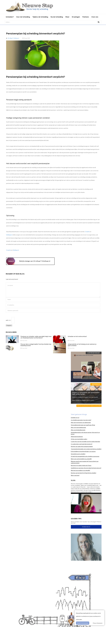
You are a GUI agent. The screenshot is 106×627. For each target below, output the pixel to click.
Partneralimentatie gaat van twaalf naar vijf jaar (83, 425)
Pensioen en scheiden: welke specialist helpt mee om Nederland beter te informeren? (36, 337)
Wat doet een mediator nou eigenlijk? (80, 470)
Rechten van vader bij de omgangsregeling (82, 446)
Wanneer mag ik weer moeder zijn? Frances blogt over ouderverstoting (84, 462)
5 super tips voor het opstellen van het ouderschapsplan (85, 441)
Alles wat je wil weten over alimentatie (81, 422)
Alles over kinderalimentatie (78, 430)
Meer (67, 17)
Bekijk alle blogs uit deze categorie (89, 405)
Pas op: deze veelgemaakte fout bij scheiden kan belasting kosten (36, 344)
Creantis (87, 231)
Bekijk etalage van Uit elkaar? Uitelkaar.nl (34, 261)
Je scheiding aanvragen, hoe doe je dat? (81, 420)
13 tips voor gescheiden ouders (79, 439)
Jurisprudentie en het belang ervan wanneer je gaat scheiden (82, 344)
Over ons (94, 17)
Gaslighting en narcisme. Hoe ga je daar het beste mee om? (86, 468)
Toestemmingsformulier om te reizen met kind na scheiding (86, 449)
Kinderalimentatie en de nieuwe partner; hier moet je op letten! (85, 433)
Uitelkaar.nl (9, 235)
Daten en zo (96, 384)
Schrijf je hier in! (86, 526)
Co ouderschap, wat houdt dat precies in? (81, 444)
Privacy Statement (97, 623)
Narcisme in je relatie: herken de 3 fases (81, 465)
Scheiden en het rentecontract (77, 336)
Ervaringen (76, 17)
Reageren (9, 325)
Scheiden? (10, 17)
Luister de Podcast (93, 353)
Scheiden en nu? (75, 417)
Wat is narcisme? (75, 475)
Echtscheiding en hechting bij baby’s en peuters (83, 451)
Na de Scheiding (57, 17)
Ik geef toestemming (82, 623)
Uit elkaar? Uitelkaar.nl (13, 38)
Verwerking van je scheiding (78, 454)
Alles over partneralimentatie (78, 427)
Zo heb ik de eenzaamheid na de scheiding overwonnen (85, 456)
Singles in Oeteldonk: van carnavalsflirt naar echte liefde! (86, 393)
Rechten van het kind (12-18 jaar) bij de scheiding (83, 473)
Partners (85, 17)
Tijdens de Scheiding (40, 17)
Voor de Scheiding (23, 17)
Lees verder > (88, 492)
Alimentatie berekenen (77, 436)
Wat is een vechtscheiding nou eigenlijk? (81, 459)
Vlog (73, 480)
